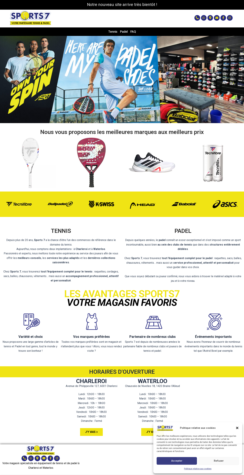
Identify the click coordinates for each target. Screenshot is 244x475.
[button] (237, 428)
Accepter (176, 460)
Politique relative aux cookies (197, 469)
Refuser (219, 460)
